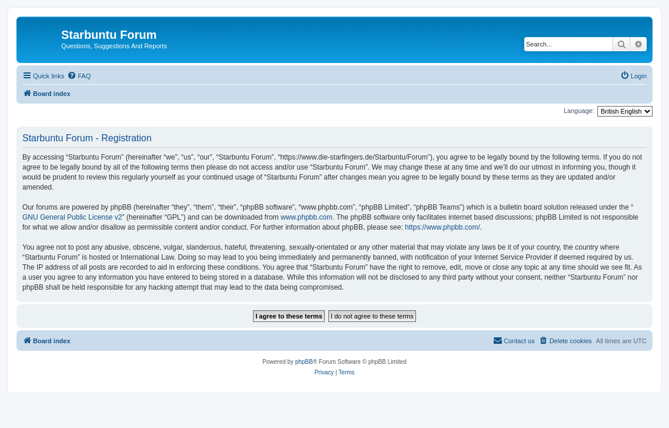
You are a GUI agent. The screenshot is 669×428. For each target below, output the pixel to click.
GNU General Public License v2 (72, 217)
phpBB (304, 362)
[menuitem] (79, 76)
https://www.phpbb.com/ (442, 227)
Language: (579, 110)
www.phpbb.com (306, 217)
